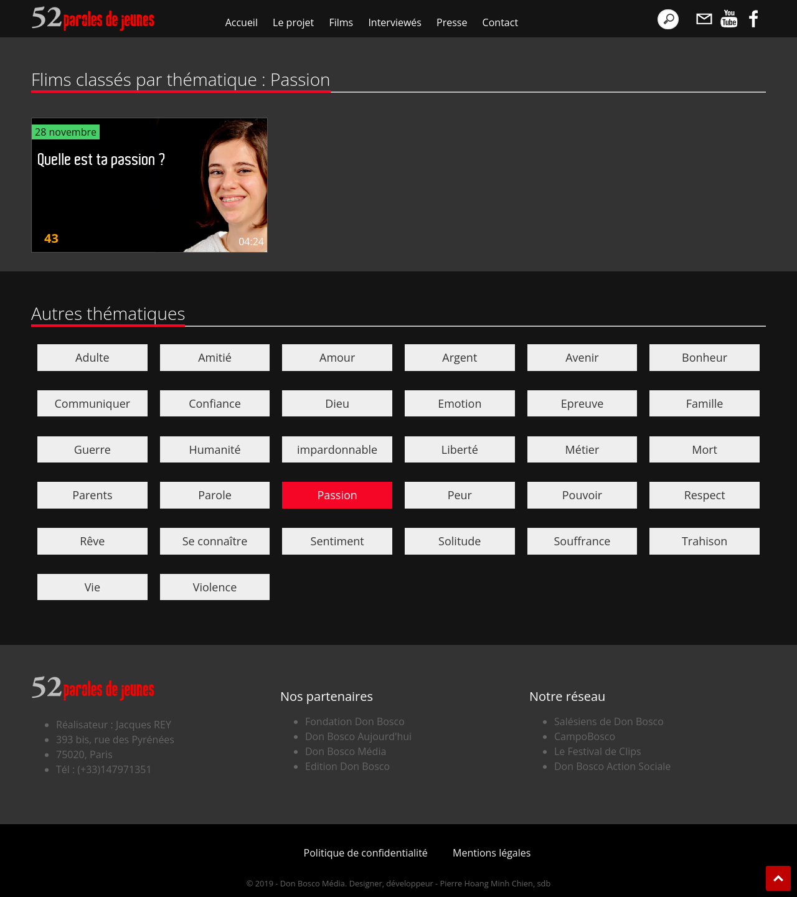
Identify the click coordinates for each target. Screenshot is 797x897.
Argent (459, 357)
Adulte (92, 357)
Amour (337, 357)
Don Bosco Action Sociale (612, 766)
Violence (215, 587)
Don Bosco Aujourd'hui (358, 736)
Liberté (459, 449)
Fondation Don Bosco (355, 721)
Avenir (581, 357)
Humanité (214, 449)
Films (341, 22)
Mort (704, 449)
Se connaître (215, 540)
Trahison (704, 540)
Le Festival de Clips (597, 751)
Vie (92, 587)
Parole (215, 494)
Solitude (459, 540)
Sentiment (337, 540)
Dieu (337, 403)
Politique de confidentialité (366, 853)
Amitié (215, 357)
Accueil (241, 22)
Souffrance (582, 540)
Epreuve (582, 403)
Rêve (92, 540)
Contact (500, 22)
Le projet (293, 22)
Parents (92, 494)
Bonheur (704, 357)
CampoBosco (584, 736)
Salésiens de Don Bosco (609, 721)
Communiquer (93, 403)
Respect (704, 494)
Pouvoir (582, 494)
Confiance (215, 403)
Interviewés (395, 22)
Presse (451, 22)
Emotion (459, 403)
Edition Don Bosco (347, 766)
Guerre (92, 449)
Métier (582, 449)
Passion (337, 494)
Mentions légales (492, 853)
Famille (705, 403)
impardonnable (337, 449)
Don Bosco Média (345, 751)
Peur (460, 494)
